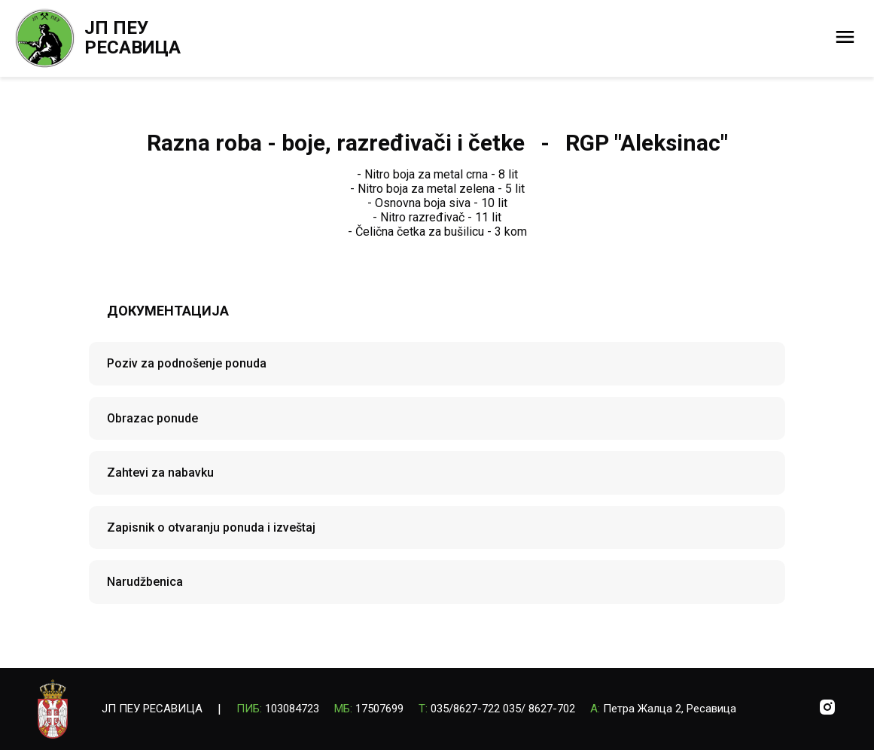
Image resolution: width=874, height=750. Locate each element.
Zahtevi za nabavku (160, 472)
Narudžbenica (145, 582)
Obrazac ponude (152, 418)
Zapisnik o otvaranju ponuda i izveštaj (211, 527)
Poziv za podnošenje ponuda (186, 363)
